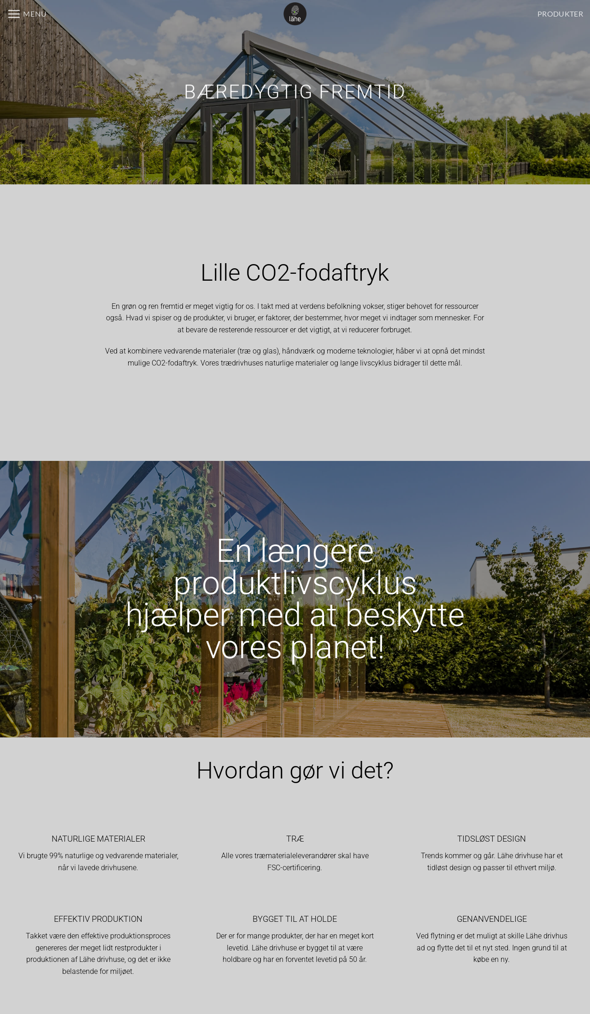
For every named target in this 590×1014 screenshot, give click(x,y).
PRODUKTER (560, 13)
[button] (27, 14)
